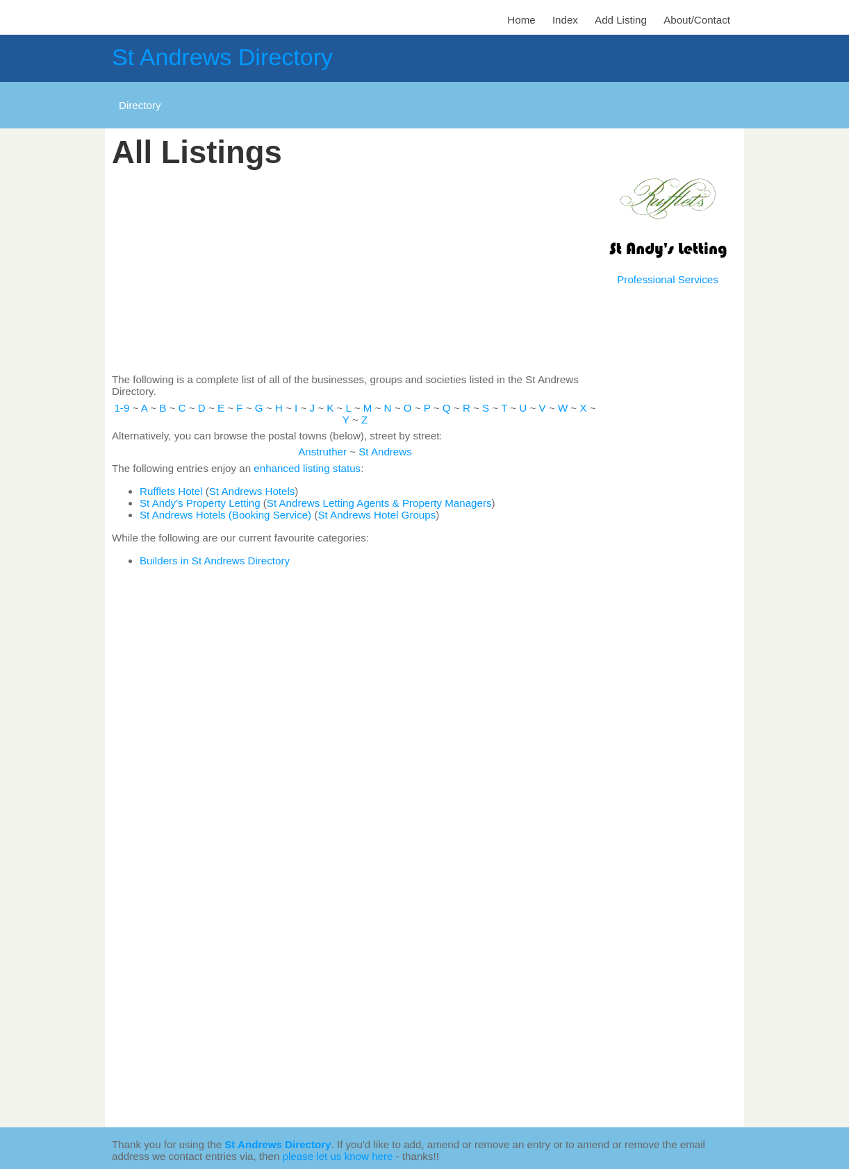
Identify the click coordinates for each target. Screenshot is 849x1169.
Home (521, 20)
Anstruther (322, 451)
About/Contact (696, 20)
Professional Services (667, 279)
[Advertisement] (355, 272)
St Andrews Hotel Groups (377, 515)
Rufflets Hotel (171, 491)
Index (565, 20)
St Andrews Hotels (252, 491)
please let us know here (338, 1156)
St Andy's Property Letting (200, 503)
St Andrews (385, 451)
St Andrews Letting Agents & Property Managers (379, 503)
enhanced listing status (307, 468)
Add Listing (621, 20)
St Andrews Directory (222, 57)
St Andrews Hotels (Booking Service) (225, 515)
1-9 (121, 408)
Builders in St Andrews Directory (215, 560)
